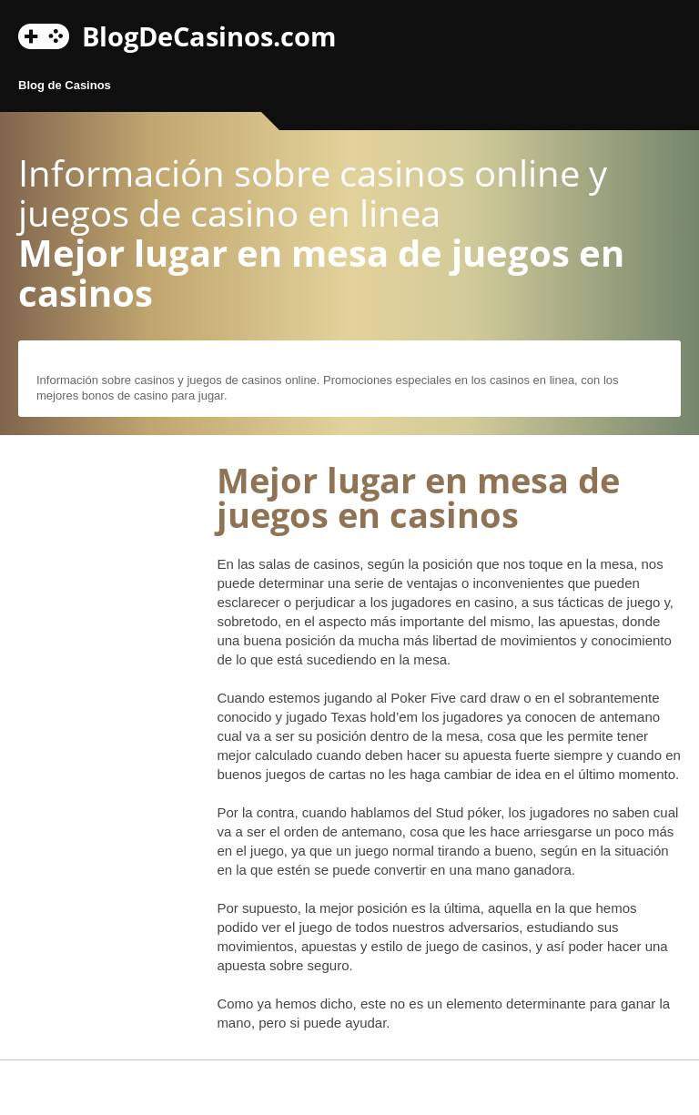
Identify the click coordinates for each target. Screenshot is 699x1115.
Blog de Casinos (64, 85)
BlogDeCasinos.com (209, 33)
